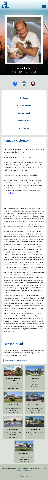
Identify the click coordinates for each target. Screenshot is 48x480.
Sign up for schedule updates (16, 360)
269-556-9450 (13, 388)
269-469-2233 (35, 412)
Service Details (24, 105)
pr (33, 83)
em (24, 83)
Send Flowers (24, 128)
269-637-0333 (24, 461)
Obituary (24, 98)
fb (15, 83)
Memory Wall (24, 113)
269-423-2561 (34, 435)
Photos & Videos (24, 121)
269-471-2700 (13, 437)
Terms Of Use (26, 471)
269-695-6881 (13, 412)
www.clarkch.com (8, 193)
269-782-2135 (35, 386)
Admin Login (24, 476)
